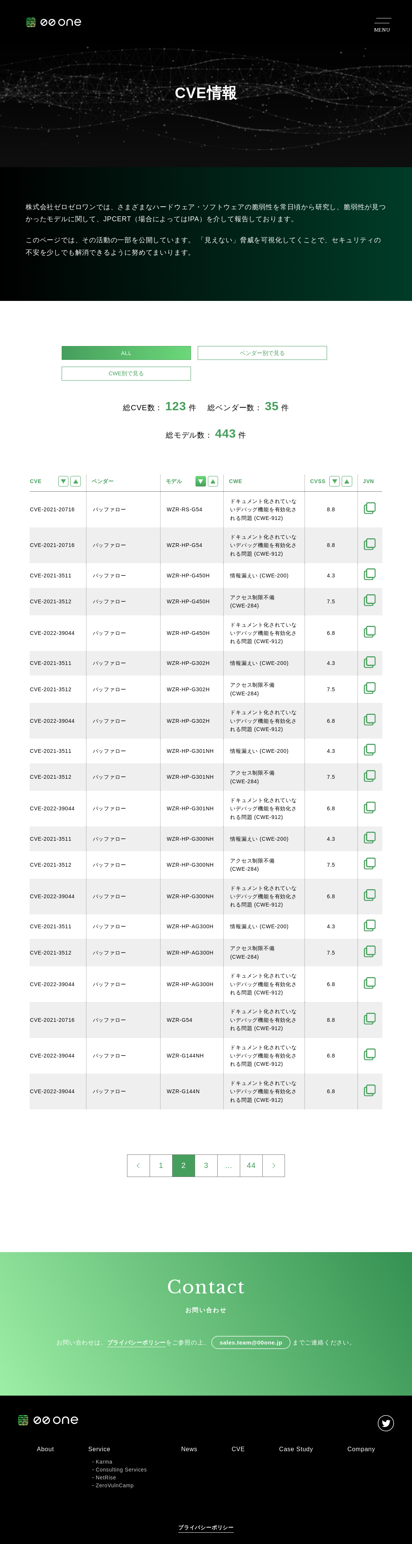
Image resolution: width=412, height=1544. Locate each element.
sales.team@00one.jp (253, 1325)
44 (251, 1148)
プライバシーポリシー (134, 1325)
